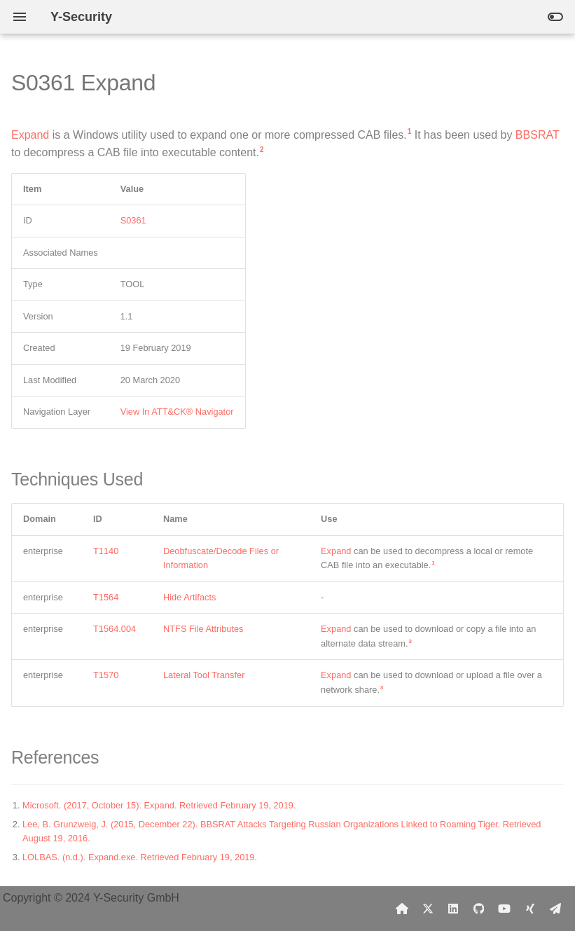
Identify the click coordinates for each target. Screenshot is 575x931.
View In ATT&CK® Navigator (177, 411)
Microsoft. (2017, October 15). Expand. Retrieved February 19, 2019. (159, 805)
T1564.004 (114, 628)
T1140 (105, 551)
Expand (30, 135)
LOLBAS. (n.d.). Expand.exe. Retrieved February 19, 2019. (139, 857)
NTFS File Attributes (203, 628)
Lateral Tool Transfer (203, 675)
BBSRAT (537, 135)
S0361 (133, 220)
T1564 (105, 597)
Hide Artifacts (189, 597)
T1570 (105, 675)
